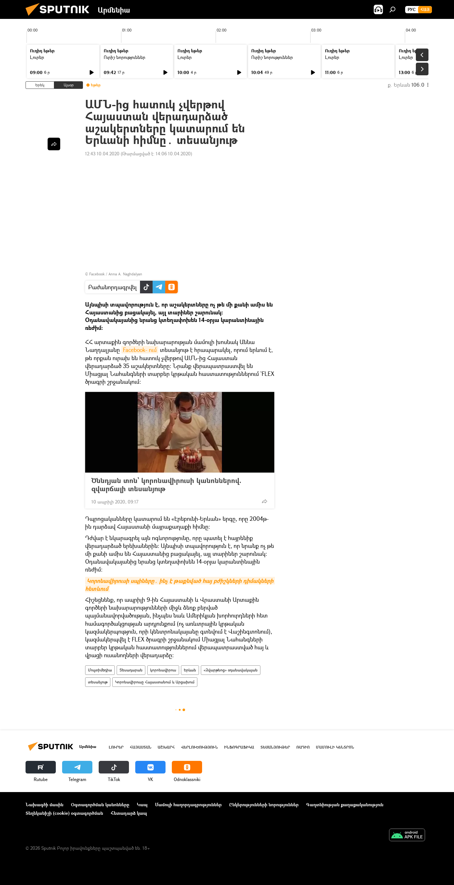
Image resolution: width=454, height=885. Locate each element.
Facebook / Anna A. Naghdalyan (115, 274)
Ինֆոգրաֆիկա (239, 747)
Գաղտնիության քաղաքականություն (344, 804)
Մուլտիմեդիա (100, 670)
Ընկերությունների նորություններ (264, 804)
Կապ (142, 804)
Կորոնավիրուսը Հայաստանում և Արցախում (155, 682)
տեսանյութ (98, 682)
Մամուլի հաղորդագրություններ (188, 804)
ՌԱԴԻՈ (303, 747)
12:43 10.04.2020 (102, 154)
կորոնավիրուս (163, 670)
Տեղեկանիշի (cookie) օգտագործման (64, 813)
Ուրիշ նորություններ (124, 57)
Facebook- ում (140, 349)
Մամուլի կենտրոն (335, 747)
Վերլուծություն (199, 747)
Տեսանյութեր (275, 747)
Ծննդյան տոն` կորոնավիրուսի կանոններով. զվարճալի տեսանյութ (166, 484)
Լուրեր (37, 57)
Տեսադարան (131, 670)
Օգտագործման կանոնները (100, 804)
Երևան (190, 670)
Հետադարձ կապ (129, 813)
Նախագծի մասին (44, 804)
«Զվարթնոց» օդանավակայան (231, 670)
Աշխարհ (166, 747)
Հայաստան (140, 747)
